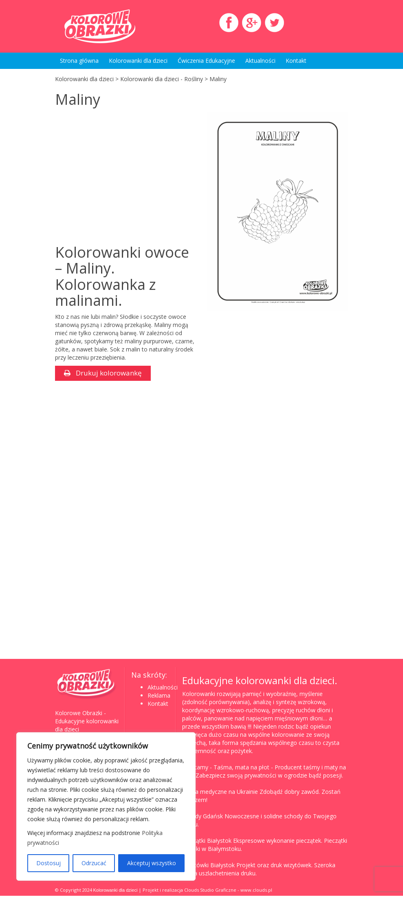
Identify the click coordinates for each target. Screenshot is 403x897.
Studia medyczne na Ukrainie (220, 793)
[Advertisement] (123, 177)
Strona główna (79, 60)
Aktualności (260, 60)
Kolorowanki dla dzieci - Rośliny (161, 79)
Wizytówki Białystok (208, 866)
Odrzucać (93, 863)
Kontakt (296, 60)
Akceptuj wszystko (151, 863)
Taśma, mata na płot (241, 768)
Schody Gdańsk (202, 817)
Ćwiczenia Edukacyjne (206, 60)
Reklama (159, 696)
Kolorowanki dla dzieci (138, 60)
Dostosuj (48, 863)
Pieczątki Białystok (206, 842)
